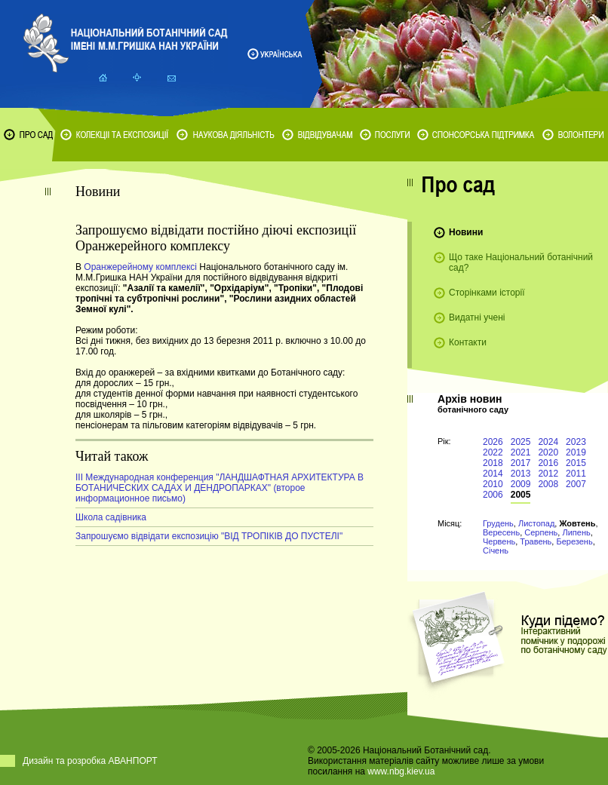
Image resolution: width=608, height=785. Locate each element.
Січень (495, 550)
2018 (493, 463)
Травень (535, 541)
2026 (493, 442)
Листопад (536, 523)
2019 (576, 452)
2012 (548, 473)
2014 (493, 473)
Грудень (498, 523)
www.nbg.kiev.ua (401, 771)
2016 (548, 463)
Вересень (501, 532)
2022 (493, 452)
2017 (521, 463)
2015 (576, 463)
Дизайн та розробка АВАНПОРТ (90, 761)
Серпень (540, 532)
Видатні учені (477, 317)
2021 (521, 452)
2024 (548, 442)
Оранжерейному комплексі (140, 267)
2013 (521, 473)
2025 (521, 442)
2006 (493, 494)
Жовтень (577, 523)
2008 (548, 484)
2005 (521, 494)
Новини (466, 232)
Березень (574, 541)
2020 (548, 452)
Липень (576, 532)
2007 (576, 484)
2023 (576, 442)
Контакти (468, 342)
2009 (521, 484)
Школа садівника (110, 517)
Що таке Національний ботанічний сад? (521, 262)
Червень (499, 541)
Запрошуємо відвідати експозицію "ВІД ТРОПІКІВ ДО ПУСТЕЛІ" (208, 536)
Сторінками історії (487, 292)
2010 (493, 484)
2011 (576, 473)
